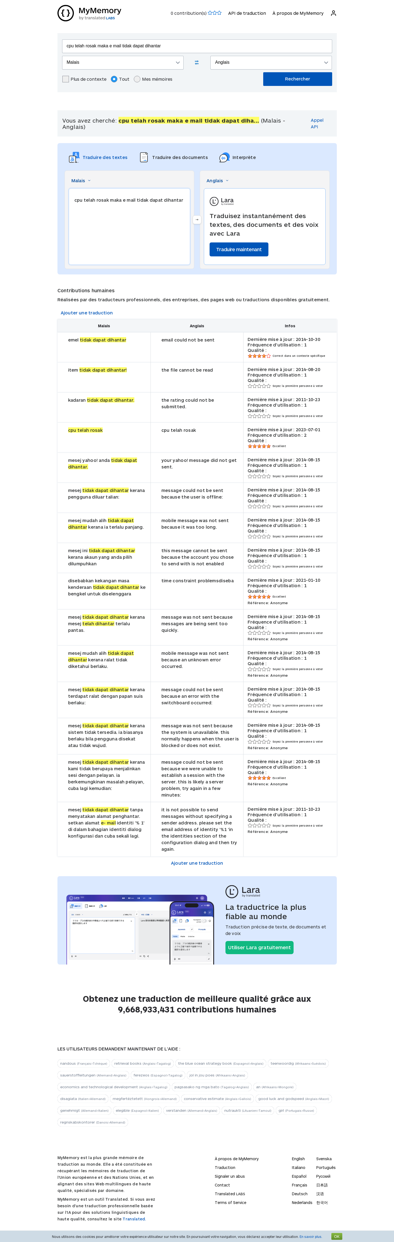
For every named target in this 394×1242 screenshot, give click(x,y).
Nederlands (302, 1202)
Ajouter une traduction (87, 312)
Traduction (225, 1167)
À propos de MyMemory (298, 13)
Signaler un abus (230, 1176)
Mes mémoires (153, 79)
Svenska (324, 1158)
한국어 (322, 1202)
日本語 (322, 1185)
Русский (323, 1176)
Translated (230, 1193)
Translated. (134, 1219)
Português (326, 1167)
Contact (222, 1185)
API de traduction (247, 13)
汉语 (320, 1193)
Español (299, 1176)
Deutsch (300, 1193)
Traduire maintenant (239, 249)
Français (299, 1185)
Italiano (298, 1167)
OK (337, 1236)
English (298, 1158)
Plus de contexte (84, 79)
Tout (120, 79)
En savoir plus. (311, 1236)
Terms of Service (230, 1202)
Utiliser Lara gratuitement (259, 947)
